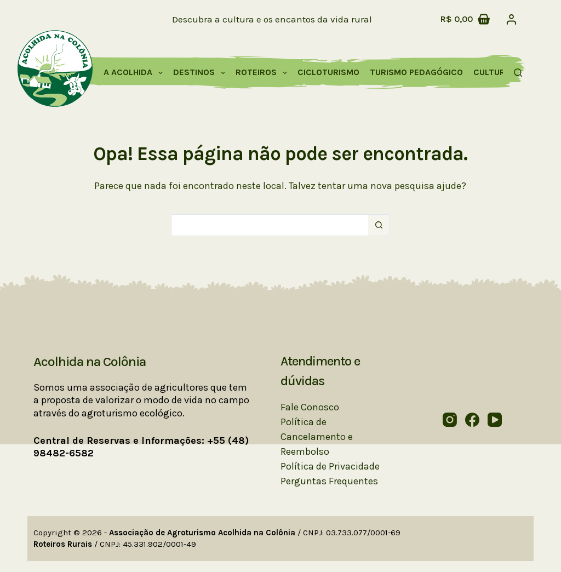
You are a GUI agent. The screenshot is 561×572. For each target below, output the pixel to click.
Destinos (201, 72)
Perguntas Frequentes (329, 481)
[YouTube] (495, 420)
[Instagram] (450, 420)
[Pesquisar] (518, 72)
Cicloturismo (328, 72)
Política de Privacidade (330, 466)
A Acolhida (135, 72)
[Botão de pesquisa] (379, 225)
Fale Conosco (309, 407)
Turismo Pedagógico (416, 72)
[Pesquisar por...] (269, 225)
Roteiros (263, 72)
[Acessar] (511, 19)
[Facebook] (472, 420)
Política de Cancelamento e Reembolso (316, 436)
